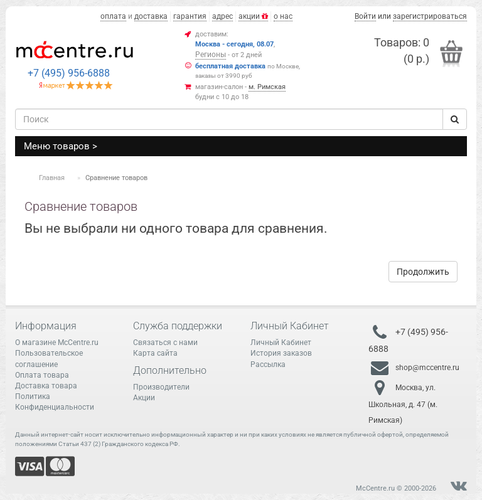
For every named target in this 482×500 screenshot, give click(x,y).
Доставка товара (46, 385)
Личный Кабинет (280, 342)
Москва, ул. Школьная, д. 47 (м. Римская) (402, 404)
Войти (365, 16)
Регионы (210, 54)
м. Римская (267, 87)
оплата (113, 16)
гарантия (189, 16)
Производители (161, 387)
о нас (283, 16)
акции (253, 16)
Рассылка (268, 364)
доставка (151, 16)
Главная (52, 178)
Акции (144, 397)
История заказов (281, 353)
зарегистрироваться (430, 16)
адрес (222, 16)
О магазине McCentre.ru (57, 342)
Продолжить (423, 272)
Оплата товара (42, 375)
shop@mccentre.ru (427, 367)
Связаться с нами (165, 342)
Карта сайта (155, 353)
